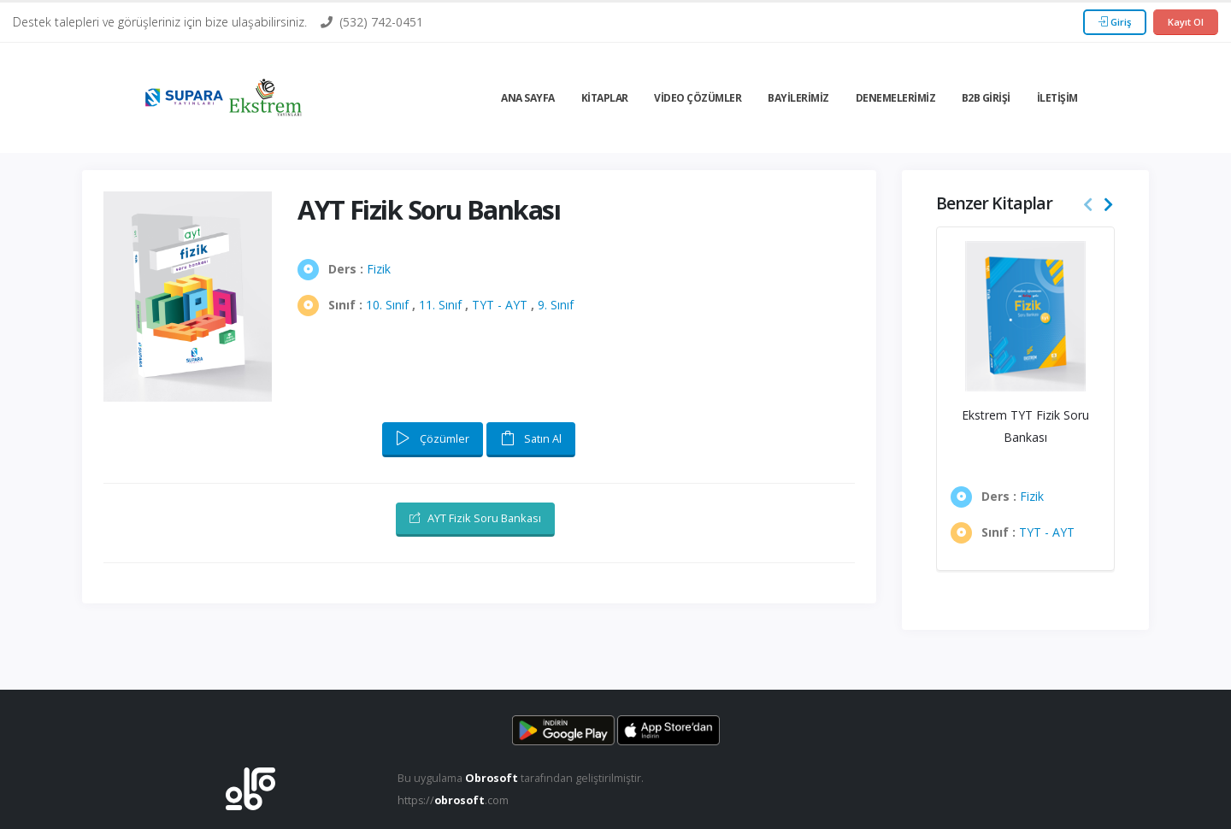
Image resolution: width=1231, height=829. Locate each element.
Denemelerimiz (896, 98)
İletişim (1057, 98)
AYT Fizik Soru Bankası (475, 518)
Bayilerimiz (798, 98)
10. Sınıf (387, 305)
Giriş (1114, 21)
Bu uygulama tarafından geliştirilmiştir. (521, 778)
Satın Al (531, 438)
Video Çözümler (697, 98)
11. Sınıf (440, 305)
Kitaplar (604, 98)
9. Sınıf (556, 305)
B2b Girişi (986, 98)
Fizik (379, 269)
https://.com (453, 800)
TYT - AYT (499, 305)
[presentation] (1088, 205)
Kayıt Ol (1186, 21)
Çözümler (432, 438)
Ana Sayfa (528, 98)
